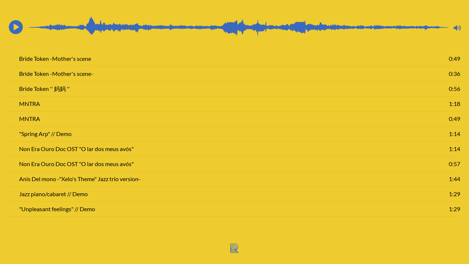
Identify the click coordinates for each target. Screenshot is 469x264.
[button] (16, 27)
